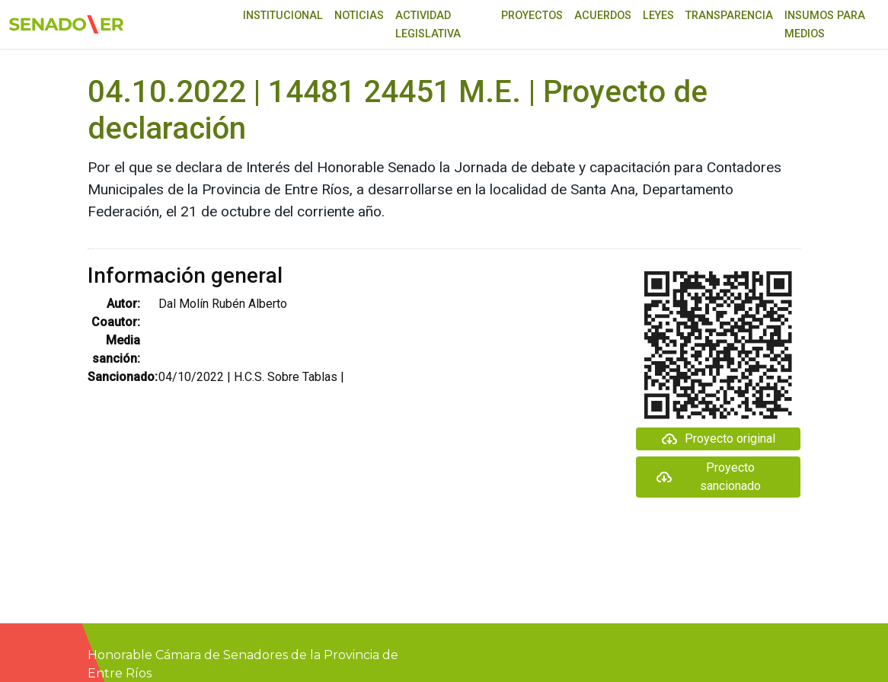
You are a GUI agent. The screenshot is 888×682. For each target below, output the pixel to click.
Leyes (658, 15)
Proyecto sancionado (708, 476)
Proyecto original (717, 439)
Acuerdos (602, 15)
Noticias (359, 15)
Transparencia (729, 15)
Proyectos (532, 15)
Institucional (283, 15)
